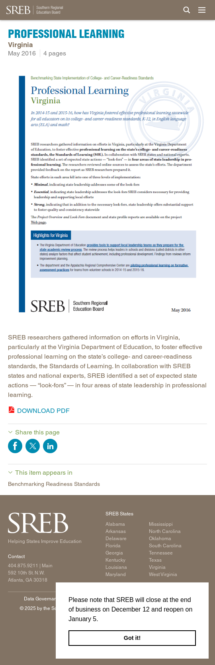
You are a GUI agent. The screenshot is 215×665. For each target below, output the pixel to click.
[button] (101, 619)
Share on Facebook (15, 446)
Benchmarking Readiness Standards (54, 484)
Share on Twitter (32, 446)
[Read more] (107, 195)
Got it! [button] (132, 638)
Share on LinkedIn (50, 446)
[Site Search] (186, 10)
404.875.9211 (23, 565)
